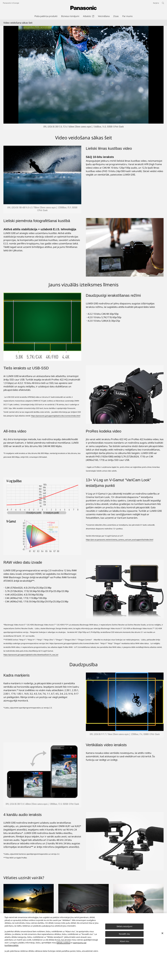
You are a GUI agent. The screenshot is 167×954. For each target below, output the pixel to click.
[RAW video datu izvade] (125, 589)
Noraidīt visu (124, 934)
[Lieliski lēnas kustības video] (42, 179)
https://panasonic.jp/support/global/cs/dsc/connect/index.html (55, 416)
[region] (83, 933)
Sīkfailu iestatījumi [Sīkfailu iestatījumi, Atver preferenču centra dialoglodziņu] (124, 926)
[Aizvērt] (162, 933)
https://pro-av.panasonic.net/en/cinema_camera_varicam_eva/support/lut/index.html (119, 539)
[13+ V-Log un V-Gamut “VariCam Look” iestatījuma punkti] (42, 516)
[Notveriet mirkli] (83, 903)
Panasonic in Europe (11, 3)
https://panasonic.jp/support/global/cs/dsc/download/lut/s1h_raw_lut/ (30, 654)
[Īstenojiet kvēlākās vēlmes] (138, 903)
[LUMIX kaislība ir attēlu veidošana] (28, 903)
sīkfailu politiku (63, 942)
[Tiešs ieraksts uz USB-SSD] (125, 394)
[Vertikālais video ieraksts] (42, 774)
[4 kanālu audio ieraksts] (125, 841)
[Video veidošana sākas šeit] (83, 78)
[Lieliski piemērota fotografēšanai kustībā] (125, 247)
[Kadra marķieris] (125, 705)
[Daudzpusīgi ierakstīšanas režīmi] (42, 327)
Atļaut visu (124, 941)
